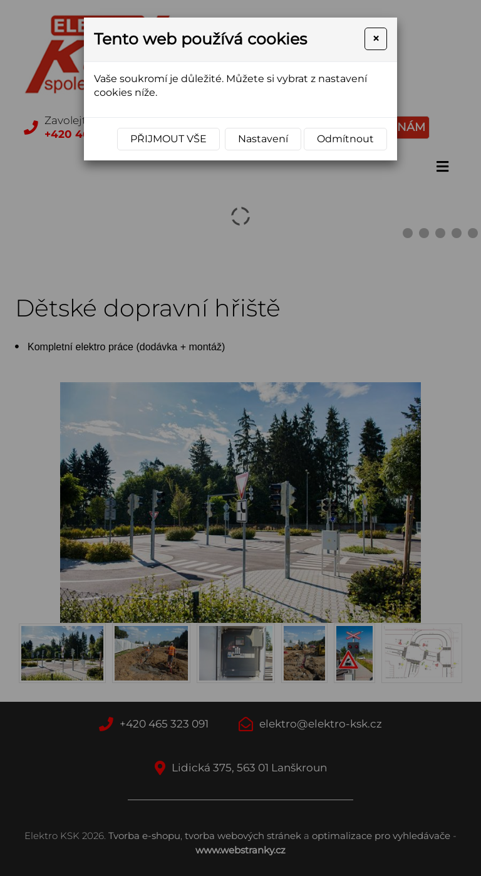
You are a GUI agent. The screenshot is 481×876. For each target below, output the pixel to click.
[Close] (376, 39)
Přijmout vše (168, 139)
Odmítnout (345, 139)
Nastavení (263, 139)
